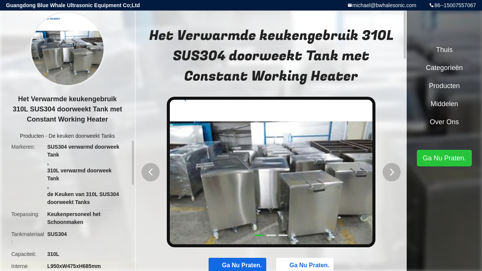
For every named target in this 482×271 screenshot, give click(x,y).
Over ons (444, 122)
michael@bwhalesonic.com (384, 5)
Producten (32, 136)
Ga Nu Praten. (444, 158)
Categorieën (444, 68)
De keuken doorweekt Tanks (82, 136)
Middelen (444, 104)
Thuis (444, 49)
